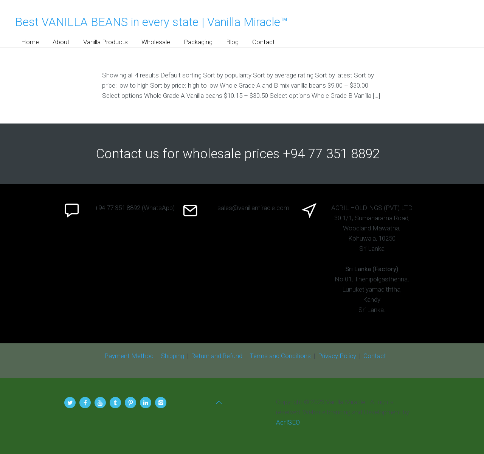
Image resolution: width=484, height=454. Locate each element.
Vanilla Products (105, 42)
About (61, 42)
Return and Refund (216, 356)
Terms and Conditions (280, 356)
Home (30, 42)
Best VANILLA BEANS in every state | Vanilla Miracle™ (151, 22)
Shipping (172, 356)
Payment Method (129, 356)
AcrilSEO (288, 422)
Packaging (198, 42)
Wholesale (155, 42)
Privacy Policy (337, 356)
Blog (232, 42)
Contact (263, 42)
